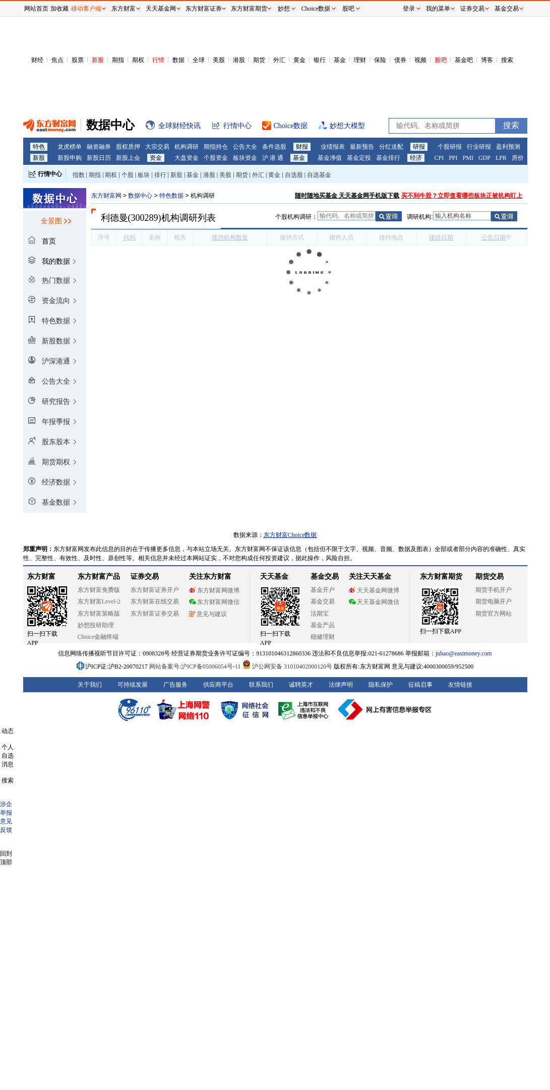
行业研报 (479, 146)
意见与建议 (208, 614)
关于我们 (90, 684)
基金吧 (464, 60)
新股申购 (69, 157)
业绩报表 (333, 146)
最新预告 (362, 146)
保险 (380, 60)
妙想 (284, 8)
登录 (409, 8)
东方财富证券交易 (155, 613)
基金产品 (323, 625)
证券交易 (472, 8)
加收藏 (59, 8)
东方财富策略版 (99, 613)
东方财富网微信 (214, 601)
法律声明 (341, 684)
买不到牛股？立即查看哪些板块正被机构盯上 (461, 195)
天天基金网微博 (374, 590)
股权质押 (128, 146)
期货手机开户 (493, 589)
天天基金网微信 (374, 601)
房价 (518, 157)
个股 (127, 174)
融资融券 (99, 146)
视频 (420, 60)
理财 (360, 60)
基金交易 (323, 601)
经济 (416, 157)
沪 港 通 (272, 157)
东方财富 (41, 576)
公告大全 (245, 146)
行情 (158, 60)
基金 (340, 60)
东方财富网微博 (214, 590)
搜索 (507, 60)
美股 (219, 60)
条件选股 (274, 146)
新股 (98, 60)
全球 (199, 60)
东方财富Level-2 (99, 601)
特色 (39, 146)
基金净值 (330, 157)
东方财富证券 (204, 8)
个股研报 (450, 146)
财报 (302, 146)
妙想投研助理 (96, 625)
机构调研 (186, 146)
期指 (118, 60)
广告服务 (175, 684)
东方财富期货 (441, 576)
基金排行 (388, 157)
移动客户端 (86, 8)
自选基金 (319, 174)
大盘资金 (186, 157)
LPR (501, 157)
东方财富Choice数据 (290, 534)
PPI (453, 157)
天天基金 (274, 576)
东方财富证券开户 (155, 589)
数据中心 (140, 195)
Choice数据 (316, 8)
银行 (320, 60)
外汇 (279, 60)
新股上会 (128, 157)
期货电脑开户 (493, 601)
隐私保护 (381, 684)
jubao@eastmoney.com (464, 653)
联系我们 (261, 684)
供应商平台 (218, 684)
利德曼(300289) (131, 218)
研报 (419, 146)
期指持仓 (216, 146)
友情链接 (460, 684)
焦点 (57, 60)
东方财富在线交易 (155, 601)
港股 (239, 60)
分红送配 (391, 146)
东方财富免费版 (99, 589)
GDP (484, 157)
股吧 (441, 60)
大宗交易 (157, 146)
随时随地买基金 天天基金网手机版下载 (347, 195)
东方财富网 (106, 195)
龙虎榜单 (69, 146)
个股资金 (216, 157)
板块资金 (245, 157)
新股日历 (99, 157)
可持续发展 (132, 684)
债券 (400, 60)
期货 (259, 60)
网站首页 (36, 8)
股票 (78, 60)
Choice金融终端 (98, 636)
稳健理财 (323, 636)
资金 (156, 157)
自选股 (294, 174)
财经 (37, 60)
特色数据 (171, 195)
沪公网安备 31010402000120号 (287, 666)
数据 (178, 60)
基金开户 (323, 589)
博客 (487, 60)
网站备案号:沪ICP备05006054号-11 (195, 666)
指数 (79, 174)
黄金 (299, 60)
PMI (468, 157)
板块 (144, 174)
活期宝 (320, 613)
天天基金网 (161, 8)
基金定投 (359, 157)
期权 (138, 60)
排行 (160, 174)
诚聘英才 (301, 684)
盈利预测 (508, 146)
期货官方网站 (493, 613)
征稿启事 (420, 684)
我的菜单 (438, 8)
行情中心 (50, 173)
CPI (439, 157)
